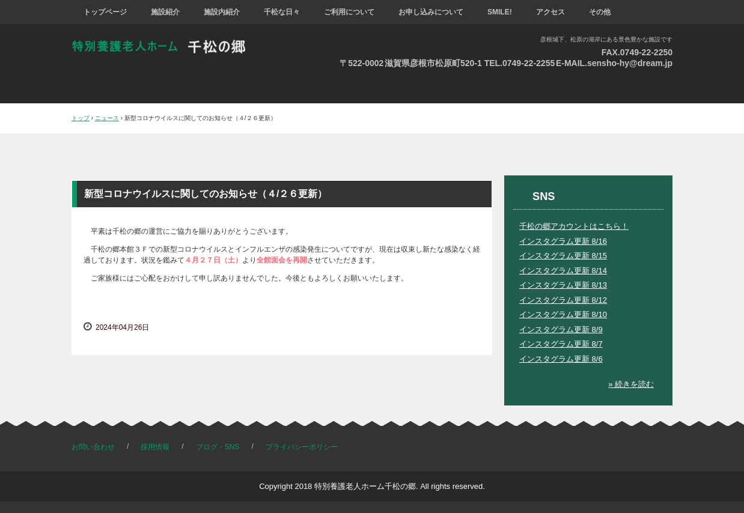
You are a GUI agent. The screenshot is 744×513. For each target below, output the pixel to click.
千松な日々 (282, 12)
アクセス (550, 12)
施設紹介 (165, 12)
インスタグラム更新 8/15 (563, 255)
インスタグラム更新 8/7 (561, 343)
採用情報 (155, 447)
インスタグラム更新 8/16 (563, 241)
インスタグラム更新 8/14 (563, 270)
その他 (600, 12)
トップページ (105, 12)
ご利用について (349, 12)
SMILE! (499, 12)
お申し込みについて (430, 12)
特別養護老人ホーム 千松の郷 (167, 46)
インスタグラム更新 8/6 (561, 358)
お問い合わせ (93, 447)
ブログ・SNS (218, 447)
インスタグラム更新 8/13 (563, 285)
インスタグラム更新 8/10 (563, 314)
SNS (543, 196)
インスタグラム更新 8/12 (563, 300)
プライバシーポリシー (302, 447)
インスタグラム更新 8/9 (561, 329)
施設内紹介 (222, 12)
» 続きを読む (631, 384)
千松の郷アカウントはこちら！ (574, 226)
